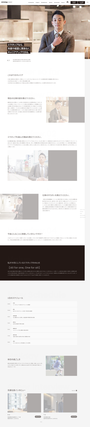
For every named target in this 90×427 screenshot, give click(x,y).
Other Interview (82, 217)
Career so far (82, 209)
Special (50, 2)
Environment (57, 2)
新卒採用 (74, 3)
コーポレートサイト (10, 417)
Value (81, 213)
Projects (37, 2)
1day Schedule (82, 215)
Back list (67, 370)
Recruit (63, 2)
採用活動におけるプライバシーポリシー (20, 417)
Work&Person (44, 2)
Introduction (31, 2)
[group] (22, 385)
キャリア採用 (81, 3)
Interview (81, 211)
